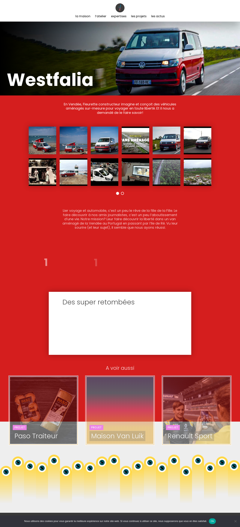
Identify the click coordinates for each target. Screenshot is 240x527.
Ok (212, 521)
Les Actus (158, 16)
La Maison (82, 16)
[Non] (235, 521)
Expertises (118, 16)
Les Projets (138, 16)
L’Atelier (100, 16)
